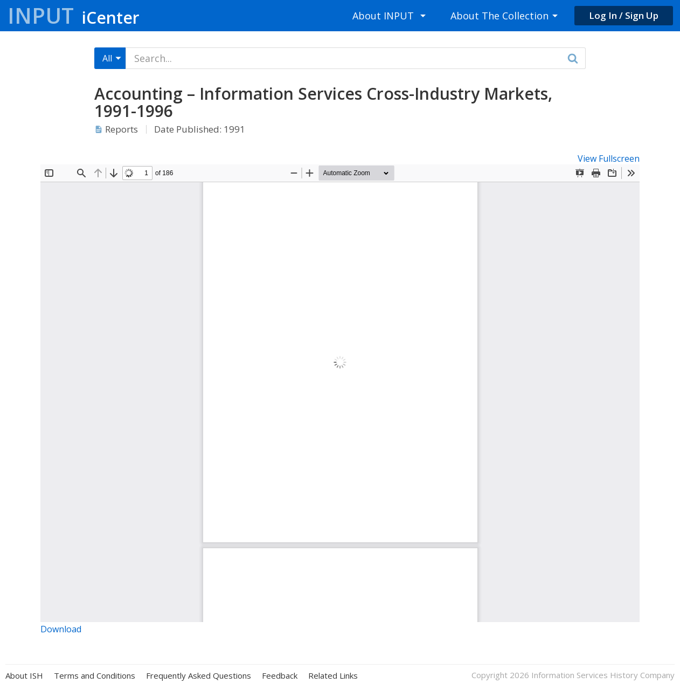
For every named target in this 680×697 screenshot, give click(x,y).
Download (60, 629)
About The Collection (499, 15)
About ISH (24, 676)
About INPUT (383, 15)
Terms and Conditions (94, 676)
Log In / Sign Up (623, 15)
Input (74, 15)
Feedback (279, 676)
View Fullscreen (609, 158)
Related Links (333, 676)
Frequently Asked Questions (198, 676)
